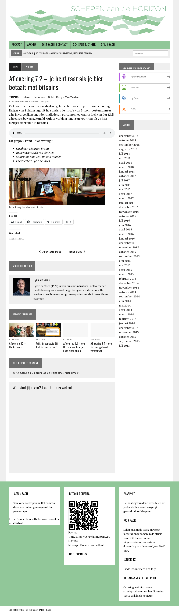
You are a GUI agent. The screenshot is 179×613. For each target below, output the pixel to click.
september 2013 (129, 341)
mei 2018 (125, 158)
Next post (77, 251)
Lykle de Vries (30, 101)
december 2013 (128, 328)
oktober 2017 (127, 176)
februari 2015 (127, 279)
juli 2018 (124, 153)
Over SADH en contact (54, 44)
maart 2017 (126, 198)
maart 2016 (126, 234)
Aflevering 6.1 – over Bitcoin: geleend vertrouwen (102, 347)
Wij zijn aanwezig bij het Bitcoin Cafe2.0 (47, 345)
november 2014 (129, 287)
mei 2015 (125, 265)
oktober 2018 (127, 140)
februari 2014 (127, 319)
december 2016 (128, 207)
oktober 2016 (127, 216)
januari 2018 (127, 171)
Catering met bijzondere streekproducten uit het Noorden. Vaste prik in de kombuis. (143, 591)
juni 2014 (125, 301)
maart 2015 (126, 274)
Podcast (17, 44)
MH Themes (46, 609)
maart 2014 (126, 314)
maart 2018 (126, 167)
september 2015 (129, 256)
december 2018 (128, 136)
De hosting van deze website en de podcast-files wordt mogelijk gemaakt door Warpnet (144, 507)
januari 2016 (127, 238)
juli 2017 (124, 180)
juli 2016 (124, 220)
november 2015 (129, 247)
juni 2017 (125, 185)
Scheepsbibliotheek (84, 44)
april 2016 (125, 229)
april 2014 (125, 310)
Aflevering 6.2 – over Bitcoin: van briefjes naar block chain (74, 347)
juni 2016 (125, 225)
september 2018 (129, 145)
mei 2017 (125, 189)
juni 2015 (125, 261)
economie (39, 97)
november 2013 (129, 332)
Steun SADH (107, 44)
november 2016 (129, 212)
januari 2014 (127, 323)
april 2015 (125, 270)
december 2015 (128, 243)
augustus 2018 (128, 149)
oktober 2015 (127, 252)
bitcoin (27, 97)
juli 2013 (124, 345)
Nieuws (40, 339)
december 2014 (128, 283)
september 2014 (129, 296)
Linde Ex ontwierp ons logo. (140, 568)
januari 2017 (127, 203)
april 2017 (125, 194)
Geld (50, 97)
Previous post (50, 251)
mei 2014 (125, 305)
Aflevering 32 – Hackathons (17, 345)
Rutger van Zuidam (67, 97)
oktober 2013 (127, 337)
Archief (31, 44)
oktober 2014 (127, 292)
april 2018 (125, 163)
